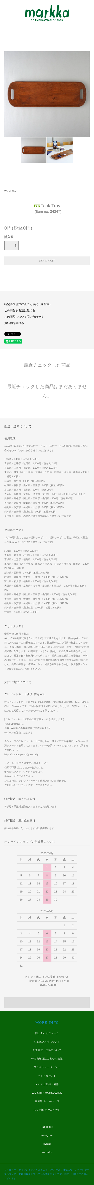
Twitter (47, 1143)
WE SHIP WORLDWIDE (47, 1092)
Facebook (47, 1127)
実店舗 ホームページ (47, 1101)
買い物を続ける (14, 323)
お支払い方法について (47, 1041)
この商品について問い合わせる (24, 316)
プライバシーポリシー (47, 1067)
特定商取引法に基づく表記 (47, 1058)
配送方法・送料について (47, 1050)
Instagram (47, 1135)
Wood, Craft (10, 191)
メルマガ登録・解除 (47, 1084)
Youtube (47, 1152)
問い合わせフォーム (47, 1033)
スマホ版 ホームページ (47, 1109)
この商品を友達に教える (19, 310)
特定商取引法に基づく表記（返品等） (28, 304)
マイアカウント (47, 1075)
